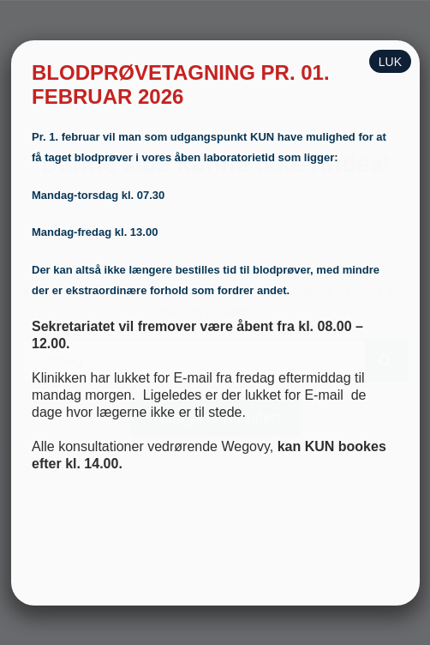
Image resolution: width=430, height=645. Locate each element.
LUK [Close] (390, 62)
